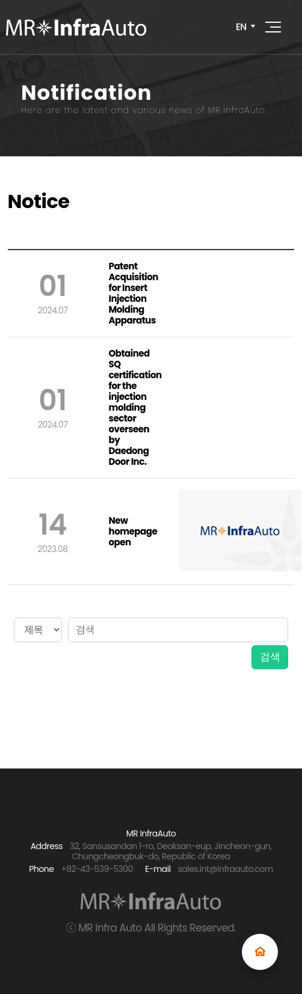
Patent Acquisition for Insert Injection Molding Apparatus (133, 293)
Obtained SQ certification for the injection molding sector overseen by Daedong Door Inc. (135, 407)
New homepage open (133, 531)
